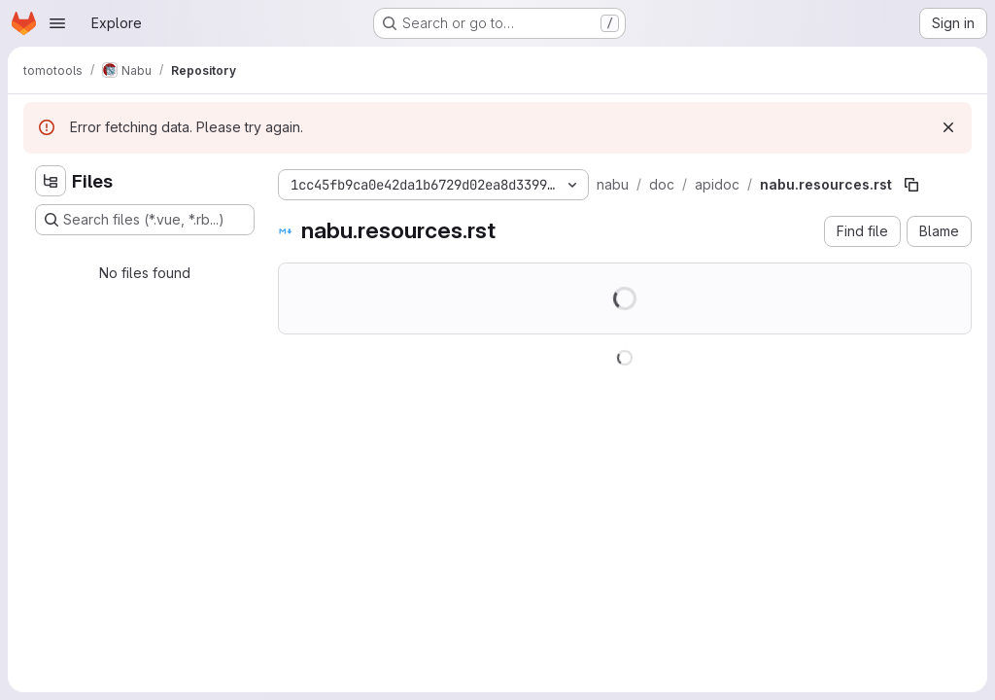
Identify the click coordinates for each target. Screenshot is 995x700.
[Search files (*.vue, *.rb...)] (145, 219)
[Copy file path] (911, 184)
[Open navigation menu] (57, 23)
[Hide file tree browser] (50, 180)
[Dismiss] (948, 127)
